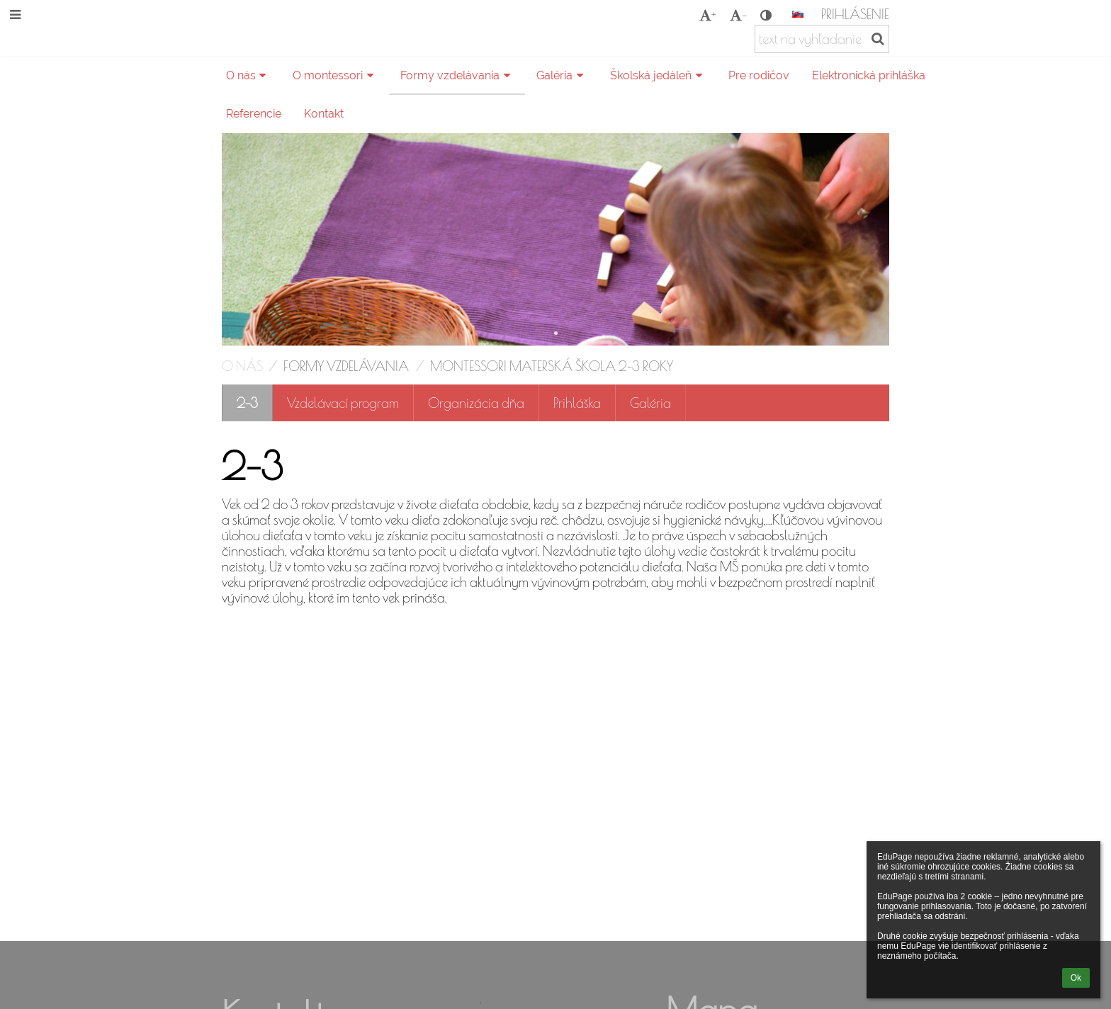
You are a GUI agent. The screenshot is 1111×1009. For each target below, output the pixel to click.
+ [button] (707, 15)
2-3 (247, 403)
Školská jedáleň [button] (658, 75)
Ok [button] (1076, 978)
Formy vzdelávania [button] (457, 75)
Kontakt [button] (324, 113)
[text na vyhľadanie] (822, 39)
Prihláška (577, 403)
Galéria (650, 403)
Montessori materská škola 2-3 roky (551, 366)
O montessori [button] (335, 75)
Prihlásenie (855, 14)
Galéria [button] (561, 75)
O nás (242, 366)
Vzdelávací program (343, 403)
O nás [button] (248, 75)
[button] (797, 14)
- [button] (738, 15)
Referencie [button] (253, 113)
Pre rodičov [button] (758, 75)
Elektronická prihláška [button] (868, 75)
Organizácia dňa (476, 403)
